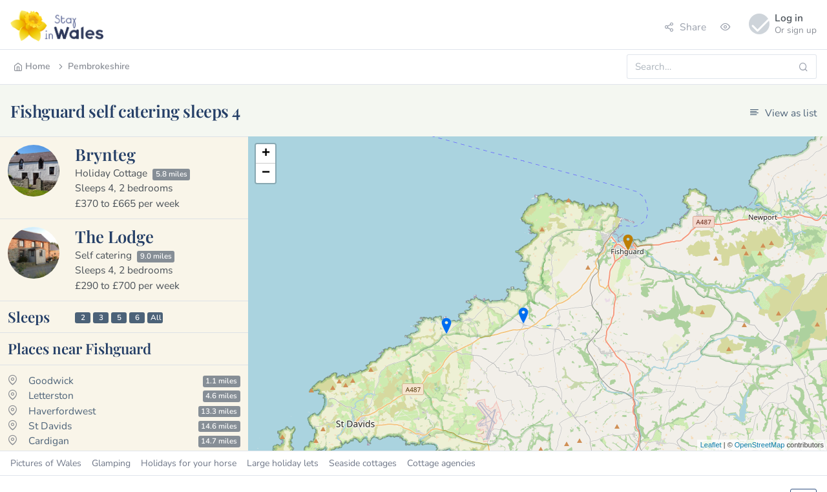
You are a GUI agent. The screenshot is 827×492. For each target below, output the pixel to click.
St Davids (50, 426)
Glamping (111, 463)
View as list (783, 113)
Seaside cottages (363, 463)
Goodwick (51, 380)
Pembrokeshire (93, 66)
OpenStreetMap (760, 445)
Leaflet (711, 445)
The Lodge (114, 236)
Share (685, 27)
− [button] (266, 173)
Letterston (51, 395)
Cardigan (48, 440)
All (156, 317)
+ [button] (266, 154)
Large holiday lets (283, 463)
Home (32, 66)
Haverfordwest (62, 411)
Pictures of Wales (45, 463)
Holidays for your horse (188, 463)
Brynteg (105, 154)
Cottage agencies (441, 463)
